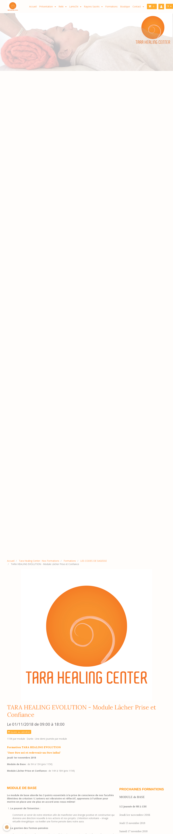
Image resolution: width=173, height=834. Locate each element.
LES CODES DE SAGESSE (93, 560)
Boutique (125, 6)
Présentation (46, 6)
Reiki (61, 6)
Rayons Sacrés (92, 6)
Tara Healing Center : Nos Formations (39, 560)
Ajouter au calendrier (19, 732)
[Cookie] (7, 827)
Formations (111, 6)
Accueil (33, 6)
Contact (137, 6)
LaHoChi (74, 6)
